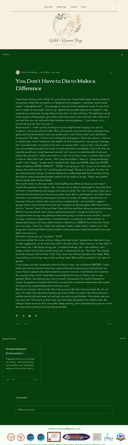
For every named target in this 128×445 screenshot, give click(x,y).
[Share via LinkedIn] (29, 315)
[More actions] (110, 72)
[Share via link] (36, 315)
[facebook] (113, 8)
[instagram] (119, 8)
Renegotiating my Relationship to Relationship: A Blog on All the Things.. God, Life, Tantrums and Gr (21, 350)
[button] (122, 54)
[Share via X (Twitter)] (23, 315)
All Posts (6, 54)
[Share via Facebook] (17, 315)
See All (122, 338)
